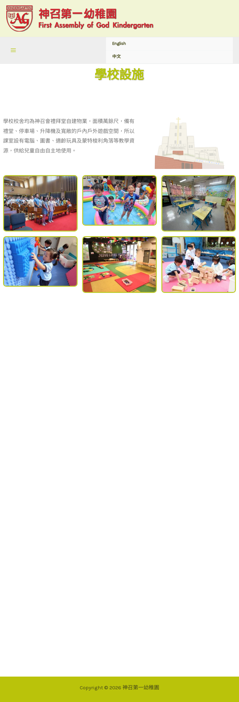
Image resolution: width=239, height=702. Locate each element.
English (119, 43)
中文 (116, 56)
